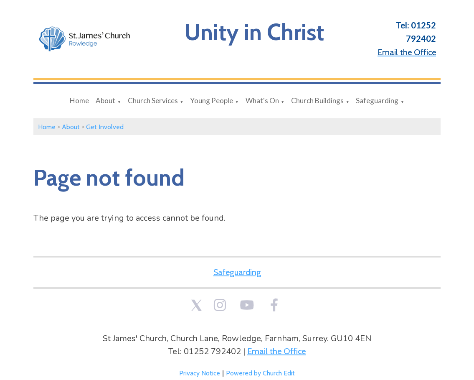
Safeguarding (377, 100)
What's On (262, 100)
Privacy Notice (199, 373)
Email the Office (276, 351)
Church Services (153, 100)
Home (79, 100)
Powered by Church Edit (260, 373)
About (105, 100)
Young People (211, 100)
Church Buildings (317, 100)
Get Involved (105, 127)
